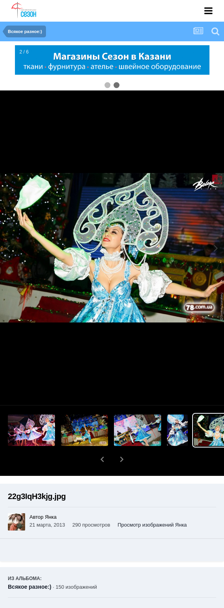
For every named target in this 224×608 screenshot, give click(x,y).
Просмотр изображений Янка (152, 504)
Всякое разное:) (29, 566)
